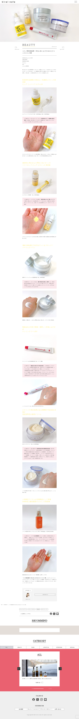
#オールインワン (44, 609)
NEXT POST (62, 49)
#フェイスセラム (32, 609)
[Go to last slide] (18, 668)
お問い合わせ (58, 709)
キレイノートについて (33, 709)
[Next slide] (60, 668)
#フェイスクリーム (23, 609)
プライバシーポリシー (45, 709)
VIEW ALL (38, 682)
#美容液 (38, 609)
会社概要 (21, 709)
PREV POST (17, 49)
